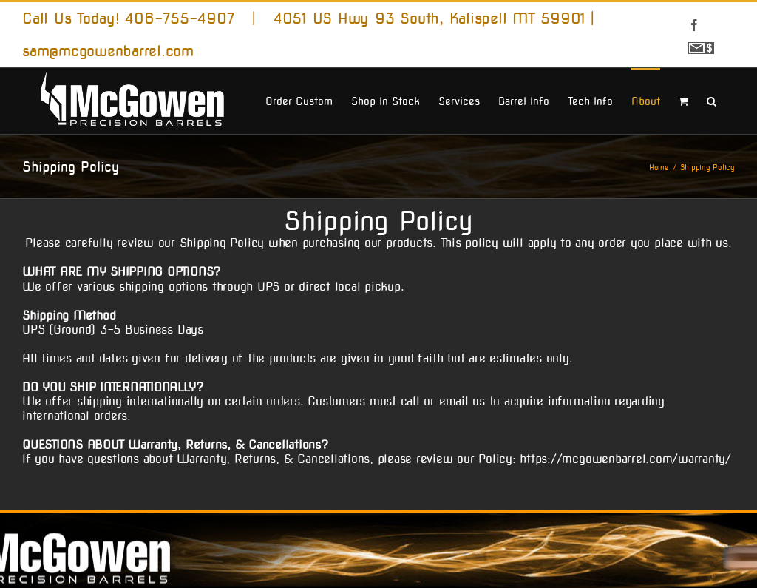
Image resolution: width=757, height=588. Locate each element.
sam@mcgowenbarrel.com (108, 51)
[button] (711, 100)
